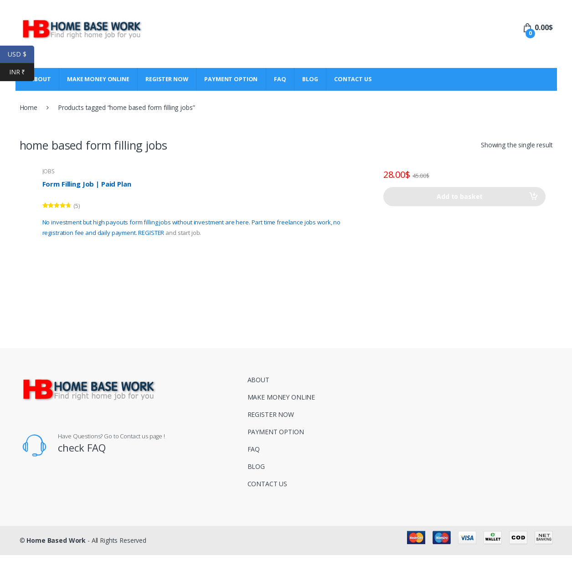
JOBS (48, 171)
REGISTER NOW (166, 79)
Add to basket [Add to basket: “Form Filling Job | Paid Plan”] (460, 196)
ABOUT (258, 379)
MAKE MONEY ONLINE (98, 79)
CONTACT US (352, 79)
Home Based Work (56, 540)
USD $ (21, 54)
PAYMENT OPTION (231, 79)
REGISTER (151, 233)
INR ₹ (21, 72)
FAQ (280, 79)
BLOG (310, 79)
